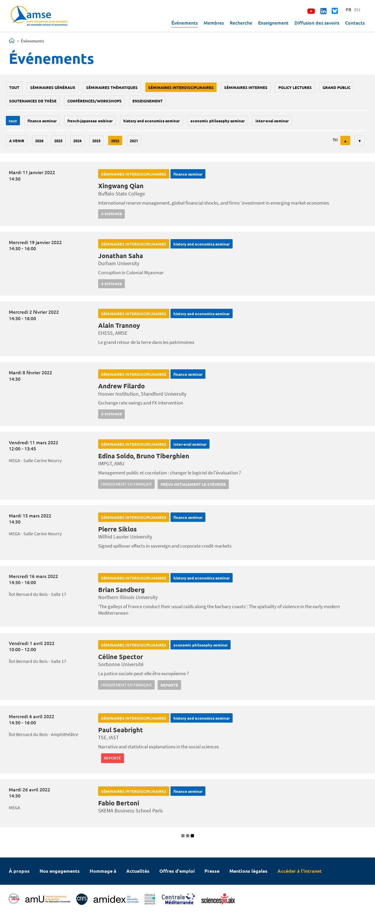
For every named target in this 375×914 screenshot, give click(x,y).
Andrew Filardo (121, 386)
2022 (115, 140)
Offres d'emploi (177, 871)
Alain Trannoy (119, 325)
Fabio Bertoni (118, 803)
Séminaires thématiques (112, 87)
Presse (211, 871)
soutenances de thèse (33, 100)
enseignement (147, 100)
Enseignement (273, 22)
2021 (134, 140)
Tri (335, 140)
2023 (96, 140)
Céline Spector (120, 657)
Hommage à (103, 871)
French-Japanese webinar (89, 120)
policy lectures (295, 87)
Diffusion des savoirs (316, 22)
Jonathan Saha (120, 256)
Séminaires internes (245, 87)
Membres (214, 22)
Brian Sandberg (121, 590)
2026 (39, 140)
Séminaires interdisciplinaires (181, 87)
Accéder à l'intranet (299, 871)
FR (348, 9)
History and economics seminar (151, 120)
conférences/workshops (94, 100)
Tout (14, 87)
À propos (19, 871)
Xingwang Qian (121, 186)
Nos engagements (60, 871)
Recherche (241, 22)
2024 (77, 140)
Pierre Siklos (117, 529)
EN (357, 9)
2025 (58, 140)
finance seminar (42, 120)
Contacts (355, 22)
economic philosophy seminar (217, 120)
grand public (336, 87)
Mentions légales (248, 871)
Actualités (137, 871)
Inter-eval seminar (272, 120)
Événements (184, 22)
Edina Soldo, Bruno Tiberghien (143, 456)
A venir (16, 140)
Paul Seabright (120, 730)
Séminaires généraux (52, 87)
